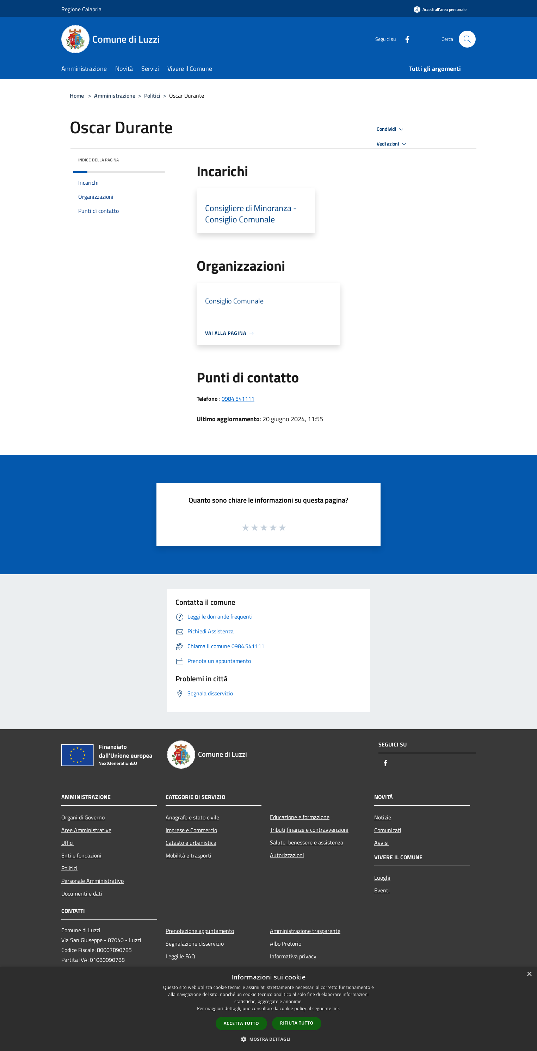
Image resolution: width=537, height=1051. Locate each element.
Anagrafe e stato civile (192, 817)
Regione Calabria (81, 9)
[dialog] (268, 1009)
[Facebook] (404, 39)
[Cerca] (467, 39)
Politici (152, 95)
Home (77, 95)
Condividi (391, 129)
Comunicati (387, 830)
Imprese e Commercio (191, 830)
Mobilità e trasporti (188, 855)
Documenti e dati (81, 893)
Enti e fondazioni (81, 855)
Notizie (382, 817)
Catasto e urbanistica (191, 842)
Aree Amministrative (86, 830)
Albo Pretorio (285, 943)
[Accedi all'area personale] (440, 9)
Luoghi (382, 877)
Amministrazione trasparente (305, 931)
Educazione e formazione (299, 817)
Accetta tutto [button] (241, 1023)
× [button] (529, 974)
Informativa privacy (293, 956)
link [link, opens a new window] (336, 1009)
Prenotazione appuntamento (200, 931)
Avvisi (381, 842)
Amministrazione (114, 95)
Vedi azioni (392, 144)
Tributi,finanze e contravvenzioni (309, 829)
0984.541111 (238, 398)
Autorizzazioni (287, 855)
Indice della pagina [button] (98, 159)
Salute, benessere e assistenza (306, 842)
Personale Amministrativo (92, 881)
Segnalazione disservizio (195, 943)
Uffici (67, 842)
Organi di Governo (83, 817)
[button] (268, 1039)
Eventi (382, 890)
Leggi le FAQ (180, 956)
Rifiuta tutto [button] (297, 1023)
